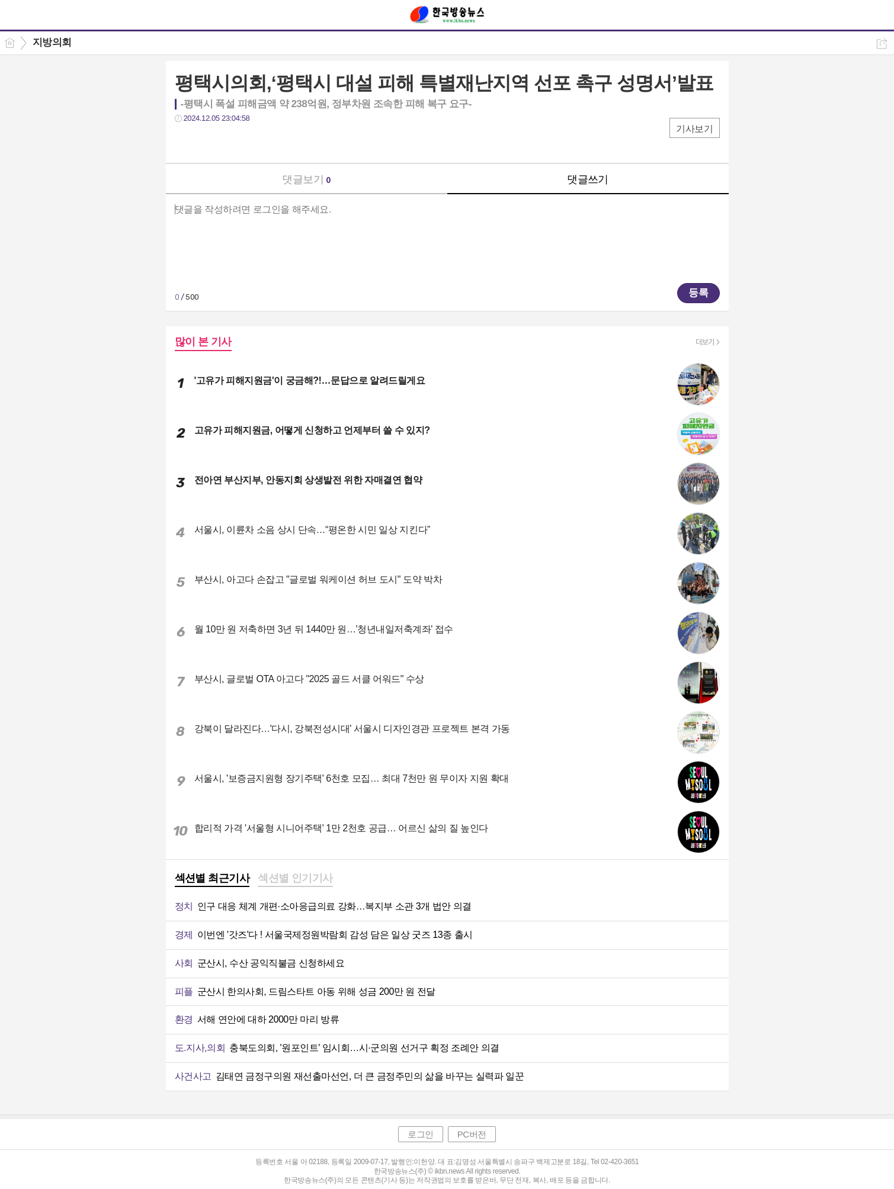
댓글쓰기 (587, 179)
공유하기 (882, 43)
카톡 (232, 142)
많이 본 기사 (203, 342)
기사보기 (694, 129)
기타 (256, 142)
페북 (185, 142)
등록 (698, 292)
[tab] (212, 879)
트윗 (208, 142)
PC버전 (471, 1134)
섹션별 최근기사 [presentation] (212, 878)
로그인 (421, 1134)
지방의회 (52, 42)
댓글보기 (306, 179)
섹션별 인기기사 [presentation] (295, 878)
